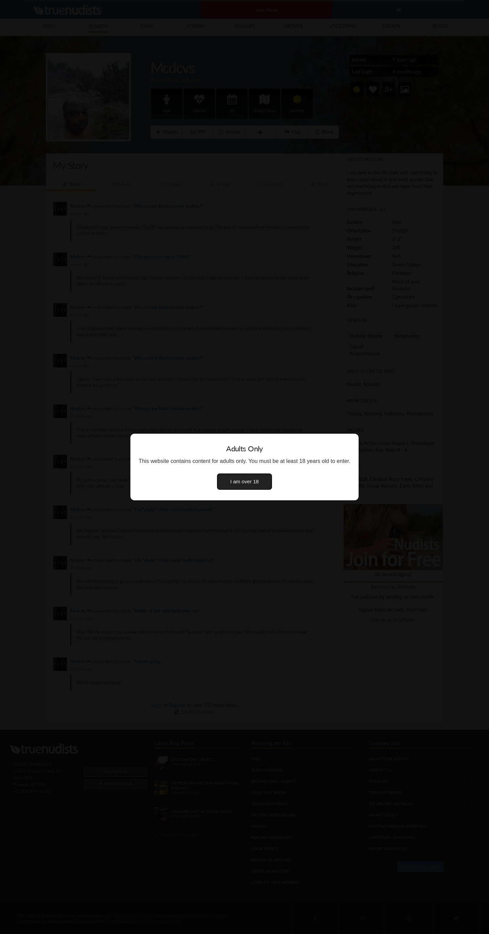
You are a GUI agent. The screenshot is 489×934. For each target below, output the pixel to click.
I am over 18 (244, 481)
